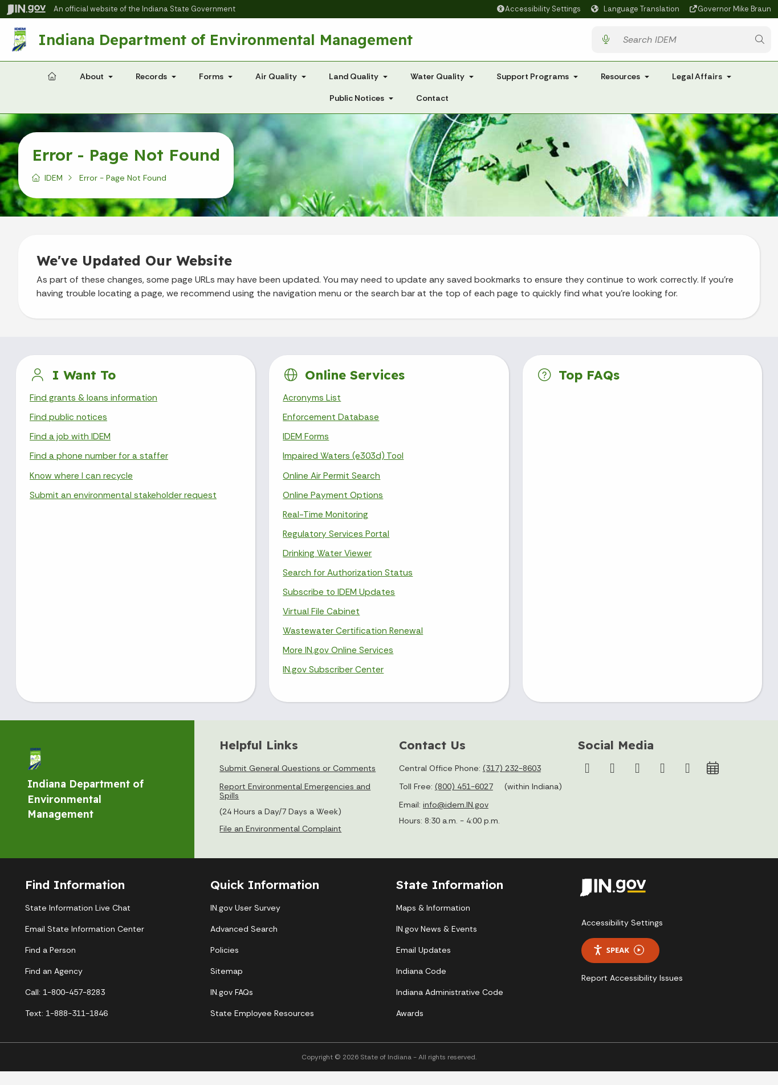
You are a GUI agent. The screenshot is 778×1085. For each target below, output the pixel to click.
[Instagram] (612, 782)
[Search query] (682, 42)
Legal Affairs (697, 81)
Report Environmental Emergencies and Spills (294, 805)
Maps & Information (433, 921)
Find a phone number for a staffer (99, 463)
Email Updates (423, 963)
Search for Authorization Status (349, 583)
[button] (538, 8)
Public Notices (356, 102)
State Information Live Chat (78, 921)
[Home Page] (52, 81)
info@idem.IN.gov (455, 819)
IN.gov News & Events (436, 942)
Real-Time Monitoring (326, 523)
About (92, 81)
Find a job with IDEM (71, 443)
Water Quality (437, 81)
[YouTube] (637, 782)
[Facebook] (587, 782)
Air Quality (276, 81)
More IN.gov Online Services (339, 664)
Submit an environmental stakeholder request (124, 503)
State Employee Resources (262, 1027)
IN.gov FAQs (231, 1006)
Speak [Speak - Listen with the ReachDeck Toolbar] (618, 963)
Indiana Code (421, 985)
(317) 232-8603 (512, 782)
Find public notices (69, 423)
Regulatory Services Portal (337, 543)
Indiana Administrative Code (449, 1006)
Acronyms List (312, 403)
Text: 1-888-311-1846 (66, 1027)
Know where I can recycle (81, 483)
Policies (224, 963)
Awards (409, 1027)
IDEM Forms (307, 443)
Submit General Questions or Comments (297, 782)
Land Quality (353, 81)
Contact (432, 102)
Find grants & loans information (94, 403)
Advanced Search (244, 942)
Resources (620, 81)
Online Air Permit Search (332, 483)
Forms (211, 81)
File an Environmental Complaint (280, 843)
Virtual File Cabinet (321, 623)
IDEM (53, 182)
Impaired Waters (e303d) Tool (344, 463)
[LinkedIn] (662, 782)
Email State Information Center (84, 942)
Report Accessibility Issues (632, 991)
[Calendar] (712, 782)
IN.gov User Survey (245, 921)
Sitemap (226, 985)
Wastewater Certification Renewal (353, 643)
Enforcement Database (331, 423)
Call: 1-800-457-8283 (65, 1006)
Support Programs (532, 81)
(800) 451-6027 (464, 801)
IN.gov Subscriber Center (333, 684)
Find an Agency (54, 985)
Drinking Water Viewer (328, 563)
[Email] (687, 782)
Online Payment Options (334, 503)
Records (151, 81)
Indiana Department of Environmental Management (226, 41)
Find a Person (50, 963)
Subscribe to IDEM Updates (340, 603)
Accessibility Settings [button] (622, 936)
